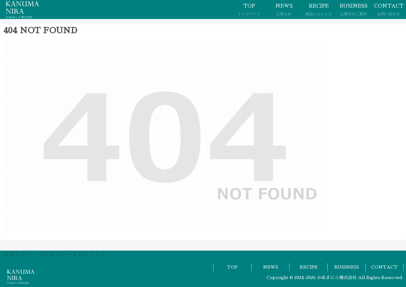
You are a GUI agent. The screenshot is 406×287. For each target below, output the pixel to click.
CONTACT (384, 267)
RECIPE (309, 267)
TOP (232, 267)
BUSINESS (346, 267)
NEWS (270, 267)
